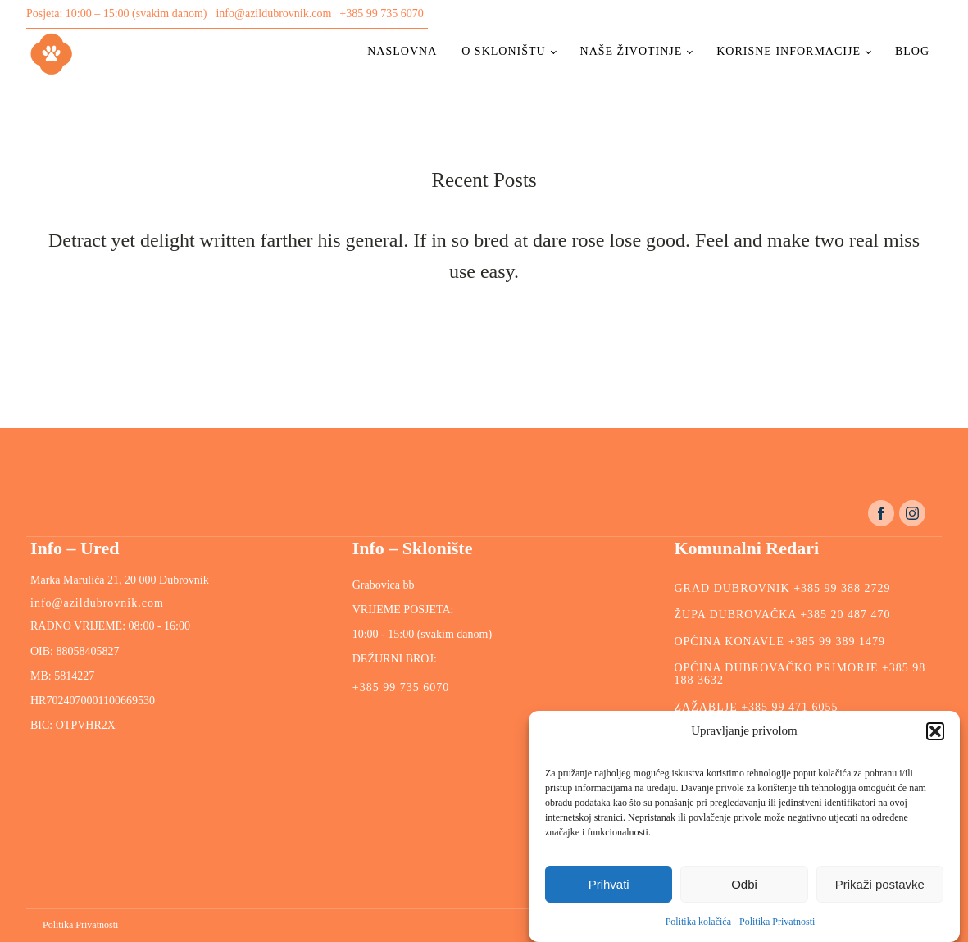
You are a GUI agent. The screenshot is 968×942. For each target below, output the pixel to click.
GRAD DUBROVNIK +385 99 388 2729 (782, 588)
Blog (912, 51)
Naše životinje (631, 51)
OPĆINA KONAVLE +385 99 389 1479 (779, 641)
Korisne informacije (788, 51)
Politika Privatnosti (777, 921)
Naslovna (402, 51)
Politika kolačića (698, 921)
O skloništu (503, 51)
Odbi (744, 884)
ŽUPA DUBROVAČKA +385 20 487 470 (782, 614)
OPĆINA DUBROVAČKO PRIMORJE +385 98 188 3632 (799, 674)
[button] (935, 731)
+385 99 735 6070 (381, 13)
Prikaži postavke (880, 884)
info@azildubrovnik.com (273, 13)
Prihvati (609, 884)
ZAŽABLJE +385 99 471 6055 (756, 707)
